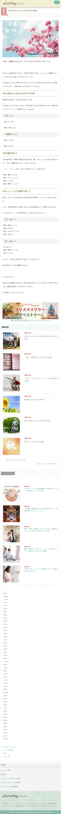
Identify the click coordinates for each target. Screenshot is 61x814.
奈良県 (5, 686)
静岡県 (5, 664)
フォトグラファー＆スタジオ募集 (10, 778)
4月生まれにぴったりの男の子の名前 (15, 460)
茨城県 (5, 615)
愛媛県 (5, 720)
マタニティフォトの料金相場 (9, 786)
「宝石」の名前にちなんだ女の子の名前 (38, 357)
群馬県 (5, 608)
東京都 (5, 593)
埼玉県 (5, 602)
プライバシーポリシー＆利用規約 (10, 782)
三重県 (5, 667)
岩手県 (5, 627)
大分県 (5, 732)
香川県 (5, 711)
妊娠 (4, 753)
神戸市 (6, 680)
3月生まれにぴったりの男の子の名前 (45, 463)
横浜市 (6, 599)
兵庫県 (5, 677)
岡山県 (5, 698)
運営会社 (3, 774)
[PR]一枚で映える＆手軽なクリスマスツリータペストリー (30, 320)
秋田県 (5, 624)
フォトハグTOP (5, 770)
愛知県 (5, 658)
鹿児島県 (5, 739)
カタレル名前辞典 (8, 750)
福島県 (5, 636)
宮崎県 (5, 736)
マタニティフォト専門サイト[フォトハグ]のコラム (28, 812)
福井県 (5, 646)
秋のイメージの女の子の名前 (34, 442)
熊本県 (5, 729)
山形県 (5, 630)
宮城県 (5, 633)
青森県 (5, 621)
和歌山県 (5, 692)
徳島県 (5, 714)
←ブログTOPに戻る (7, 473)
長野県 (5, 652)
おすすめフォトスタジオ (10, 747)
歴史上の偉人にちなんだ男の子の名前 (37, 421)
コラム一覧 (6, 756)
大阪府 (5, 674)
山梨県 (5, 655)
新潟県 (5, 649)
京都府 (5, 683)
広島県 (5, 695)
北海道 (5, 618)
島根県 (5, 705)
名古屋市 (6, 661)
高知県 (5, 717)
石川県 (5, 639)
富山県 (5, 643)
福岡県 (5, 723)
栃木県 (5, 612)
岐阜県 (5, 670)
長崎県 (5, 726)
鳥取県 (5, 701)
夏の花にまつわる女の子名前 (34, 399)
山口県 (5, 708)
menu (56, 2)
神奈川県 (5, 596)
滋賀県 (5, 689)
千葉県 (5, 605)
